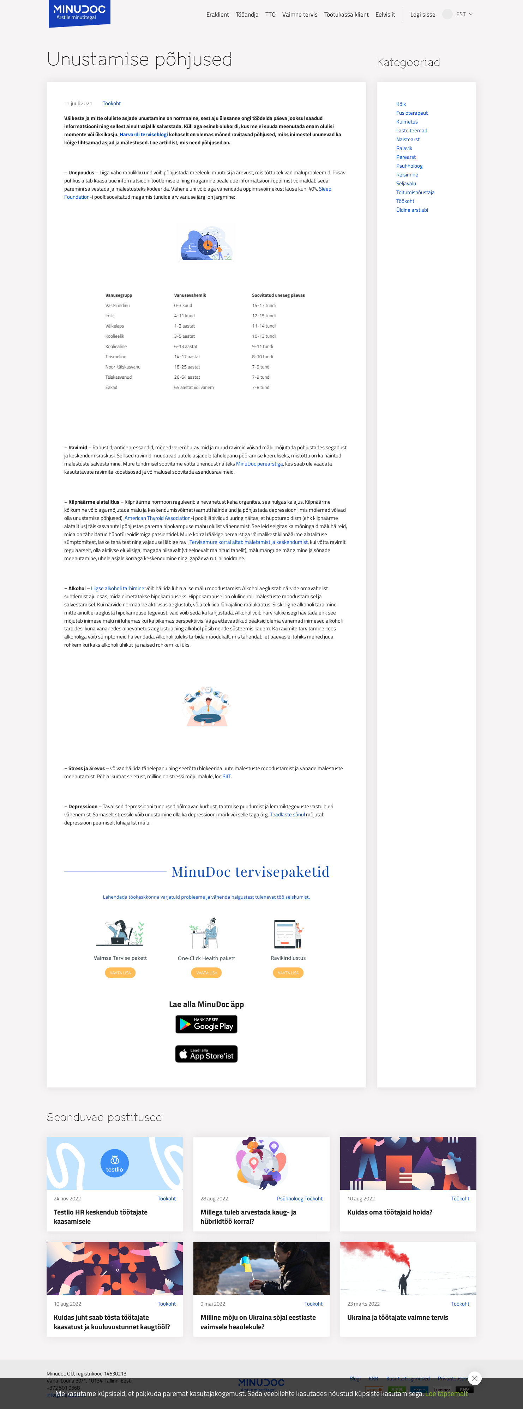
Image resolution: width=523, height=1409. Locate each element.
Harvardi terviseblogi (144, 134)
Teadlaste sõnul (287, 814)
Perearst (406, 157)
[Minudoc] (80, 14)
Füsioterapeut (412, 113)
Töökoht (112, 103)
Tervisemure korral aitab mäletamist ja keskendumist (249, 542)
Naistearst (408, 139)
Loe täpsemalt (446, 1393)
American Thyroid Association (158, 518)
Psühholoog (409, 166)
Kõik (401, 104)
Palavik (404, 148)
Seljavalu (406, 183)
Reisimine (407, 174)
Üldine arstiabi (412, 210)
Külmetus (407, 122)
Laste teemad (411, 130)
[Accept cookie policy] (475, 1378)
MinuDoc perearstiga (259, 464)
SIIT (227, 776)
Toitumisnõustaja (415, 192)
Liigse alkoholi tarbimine (117, 588)
